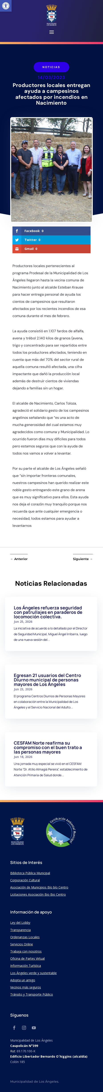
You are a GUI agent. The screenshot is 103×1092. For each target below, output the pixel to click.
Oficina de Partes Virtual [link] (27, 958)
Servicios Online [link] (21, 944)
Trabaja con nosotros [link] (26, 951)
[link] (6, 6)
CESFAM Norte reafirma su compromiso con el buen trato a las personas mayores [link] (48, 747)
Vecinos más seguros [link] (25, 987)
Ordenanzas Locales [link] (25, 937)
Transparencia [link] (20, 930)
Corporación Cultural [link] (25, 880)
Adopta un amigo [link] (22, 980)
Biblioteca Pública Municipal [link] (30, 873)
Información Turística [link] (25, 965)
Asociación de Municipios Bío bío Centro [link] (39, 887)
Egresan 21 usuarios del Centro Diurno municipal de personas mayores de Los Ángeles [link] (47, 679)
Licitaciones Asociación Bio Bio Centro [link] (38, 894)
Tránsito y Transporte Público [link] (31, 994)
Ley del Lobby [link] (20, 922)
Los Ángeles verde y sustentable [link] (33, 973)
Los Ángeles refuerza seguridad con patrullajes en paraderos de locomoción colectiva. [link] (48, 612)
